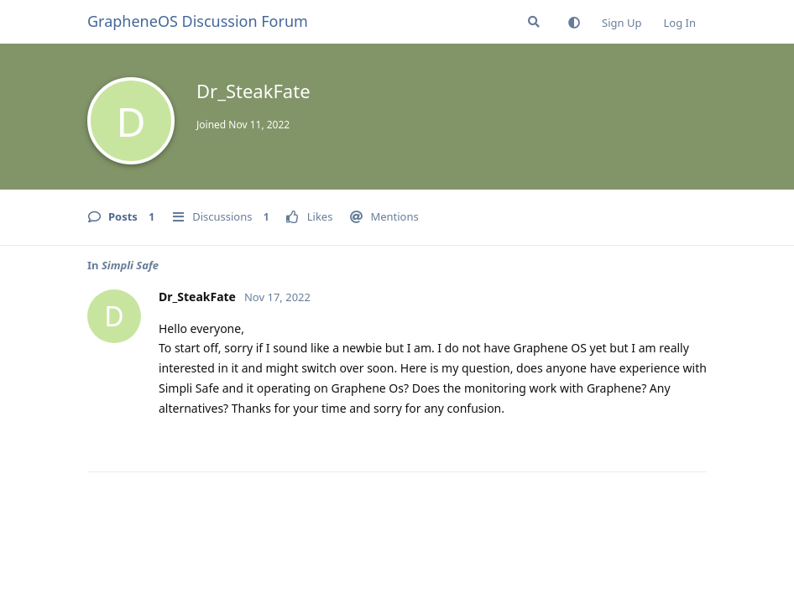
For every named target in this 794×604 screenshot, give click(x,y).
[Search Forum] (534, 22)
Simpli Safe (130, 265)
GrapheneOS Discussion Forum (197, 21)
